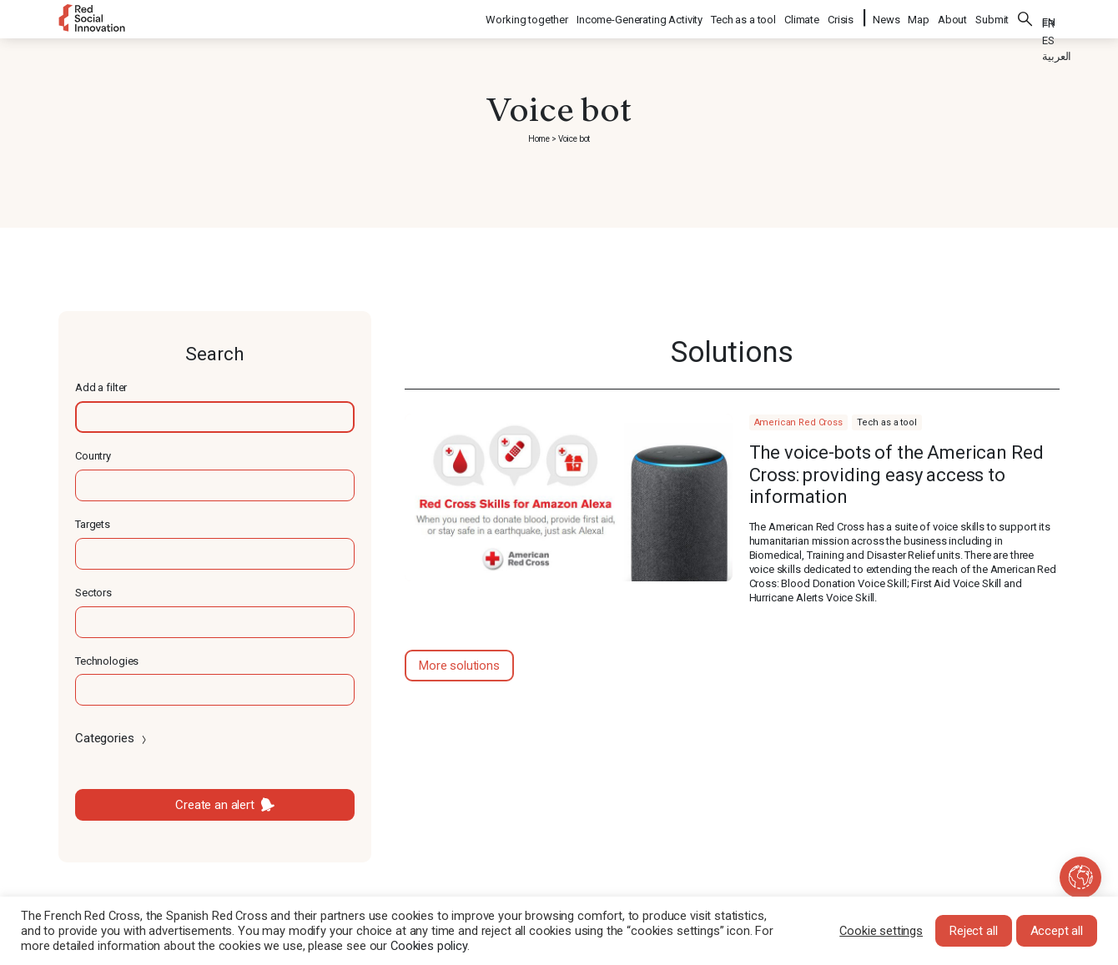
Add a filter (101, 387)
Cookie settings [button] (881, 930)
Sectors (93, 592)
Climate (802, 17)
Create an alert (214, 804)
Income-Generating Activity (640, 17)
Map (918, 17)
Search (1025, 16)
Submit (992, 17)
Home (539, 138)
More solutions (459, 665)
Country (93, 456)
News (886, 17)
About (952, 17)
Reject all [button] (973, 930)
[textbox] (215, 417)
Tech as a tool (744, 17)
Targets (92, 524)
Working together (527, 17)
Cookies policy (428, 945)
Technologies (106, 661)
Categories (112, 738)
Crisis (841, 17)
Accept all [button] (1057, 930)
